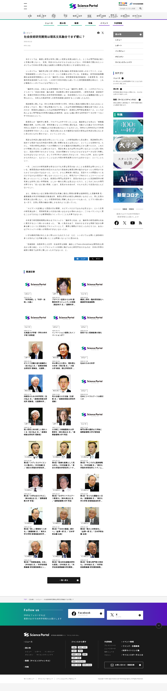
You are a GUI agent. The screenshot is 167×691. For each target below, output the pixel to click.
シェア (81, 258)
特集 (90, 23)
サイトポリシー (29, 686)
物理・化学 (77, 16)
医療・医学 (41, 16)
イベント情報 (128, 650)
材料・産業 (101, 16)
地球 (53, 16)
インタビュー (120, 50)
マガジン (107, 663)
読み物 (63, 23)
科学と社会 (137, 16)
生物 (30, 16)
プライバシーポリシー (45, 686)
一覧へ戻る (63, 588)
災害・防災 (125, 16)
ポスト (96, 258)
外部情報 (118, 23)
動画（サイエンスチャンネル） (38, 669)
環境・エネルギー (79, 669)
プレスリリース (110, 653)
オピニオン (119, 55)
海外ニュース (109, 660)
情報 (89, 16)
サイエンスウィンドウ (123, 61)
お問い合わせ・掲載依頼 (125, 673)
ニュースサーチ (110, 656)
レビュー (118, 39)
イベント (104, 23)
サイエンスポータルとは (133, 663)
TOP (25, 607)
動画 (76, 23)
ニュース (49, 23)
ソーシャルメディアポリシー (66, 686)
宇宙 (65, 16)
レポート (118, 44)
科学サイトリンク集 (131, 658)
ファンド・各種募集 (131, 654)
